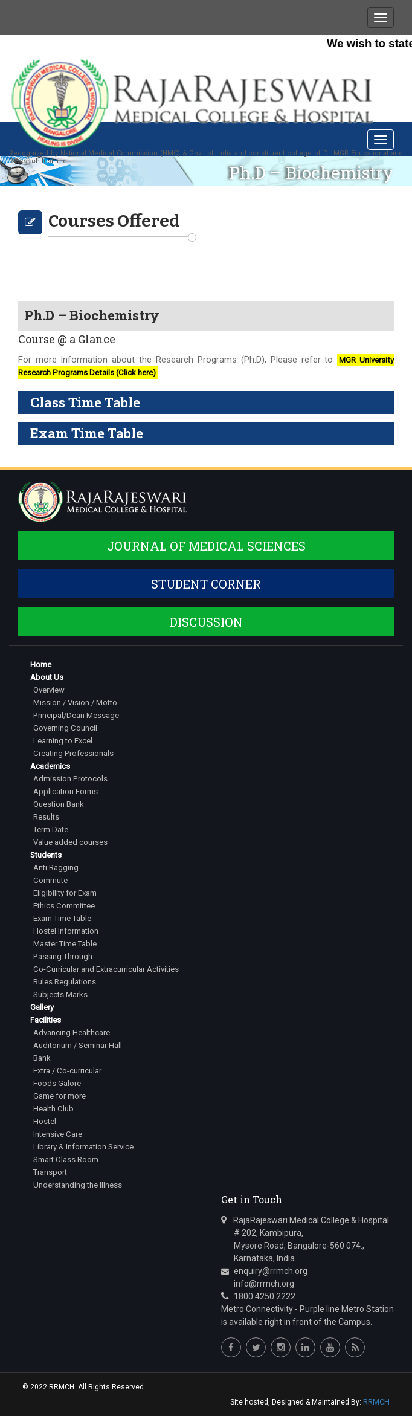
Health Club (53, 1108)
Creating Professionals (72, 753)
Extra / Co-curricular (67, 1070)
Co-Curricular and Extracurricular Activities (105, 969)
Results (46, 816)
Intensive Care (57, 1134)
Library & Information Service (83, 1146)
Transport (50, 1172)
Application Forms (65, 791)
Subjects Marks (60, 994)
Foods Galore (57, 1083)
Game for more (59, 1096)
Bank (42, 1057)
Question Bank (58, 804)
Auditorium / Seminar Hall (77, 1045)
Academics (50, 766)
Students (46, 854)
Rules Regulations (64, 981)
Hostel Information (65, 931)
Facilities (45, 1019)
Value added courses (70, 842)
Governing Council (65, 727)
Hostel (44, 1121)
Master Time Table (65, 943)
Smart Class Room (65, 1159)
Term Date (50, 829)
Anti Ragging (56, 867)
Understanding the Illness (77, 1184)
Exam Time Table (62, 918)
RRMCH (376, 1401)
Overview (49, 689)
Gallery (42, 1007)
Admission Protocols (70, 778)
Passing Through (62, 956)
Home (40, 664)
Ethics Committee (63, 905)
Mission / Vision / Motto (75, 702)
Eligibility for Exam (65, 892)
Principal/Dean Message (75, 715)
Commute (50, 880)
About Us (46, 677)
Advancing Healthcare (71, 1032)
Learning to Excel (62, 740)
